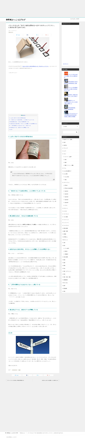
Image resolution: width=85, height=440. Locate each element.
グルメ (64, 153)
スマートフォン (66, 182)
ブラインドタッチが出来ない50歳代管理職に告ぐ (15, 380)
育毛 (64, 274)
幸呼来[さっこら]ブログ (16, 19)
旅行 (64, 245)
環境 (64, 265)
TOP (12, 432)
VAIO (64, 142)
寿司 (65, 159)
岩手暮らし (65, 236)
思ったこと (11, 32)
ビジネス (65, 211)
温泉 (64, 262)
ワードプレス (66, 225)
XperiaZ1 (66, 193)
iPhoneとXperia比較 (69, 188)
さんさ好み (67, 176)
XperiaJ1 (66, 191)
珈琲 (65, 162)
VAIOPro (65, 145)
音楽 (64, 291)
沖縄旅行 (66, 254)
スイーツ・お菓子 (68, 156)
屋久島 (66, 251)
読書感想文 (65, 279)
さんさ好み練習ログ (67, 171)
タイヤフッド (65, 63)
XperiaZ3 (66, 199)
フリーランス (66, 213)
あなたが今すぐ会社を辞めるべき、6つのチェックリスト (36, 66)
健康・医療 (65, 231)
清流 (65, 179)
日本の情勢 (65, 256)
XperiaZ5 (66, 202)
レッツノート (66, 222)
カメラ (64, 150)
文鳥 (64, 242)
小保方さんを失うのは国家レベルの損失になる (50, 380)
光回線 (64, 234)
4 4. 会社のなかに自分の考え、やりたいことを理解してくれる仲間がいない (23, 123)
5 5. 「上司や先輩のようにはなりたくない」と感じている (20, 125)
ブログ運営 (65, 216)
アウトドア (65, 148)
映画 (64, 259)
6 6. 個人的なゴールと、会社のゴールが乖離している (19, 127)
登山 (64, 268)
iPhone (66, 185)
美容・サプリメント (67, 271)
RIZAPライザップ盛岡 (67, 139)
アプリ (66, 205)
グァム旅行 (67, 248)
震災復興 (65, 288)
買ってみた (65, 282)
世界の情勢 (65, 228)
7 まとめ (10, 129)
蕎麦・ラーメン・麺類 (69, 165)
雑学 (64, 285)
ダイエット (65, 208)
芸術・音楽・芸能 (66, 276)
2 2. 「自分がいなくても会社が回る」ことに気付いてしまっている (21, 119)
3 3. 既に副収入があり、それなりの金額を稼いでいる (19, 121)
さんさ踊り (65, 173)
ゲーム (64, 168)
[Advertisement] (42, 8)
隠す (24, 115)
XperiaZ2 (66, 196)
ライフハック (66, 219)
